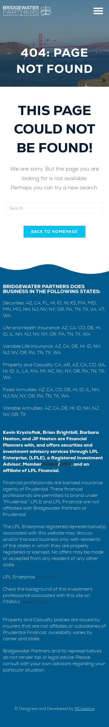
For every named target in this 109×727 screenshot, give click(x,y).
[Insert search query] (55, 208)
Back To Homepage (54, 231)
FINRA (50, 464)
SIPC (65, 464)
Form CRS (47, 577)
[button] (98, 11)
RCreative (85, 708)
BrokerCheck (35, 602)
